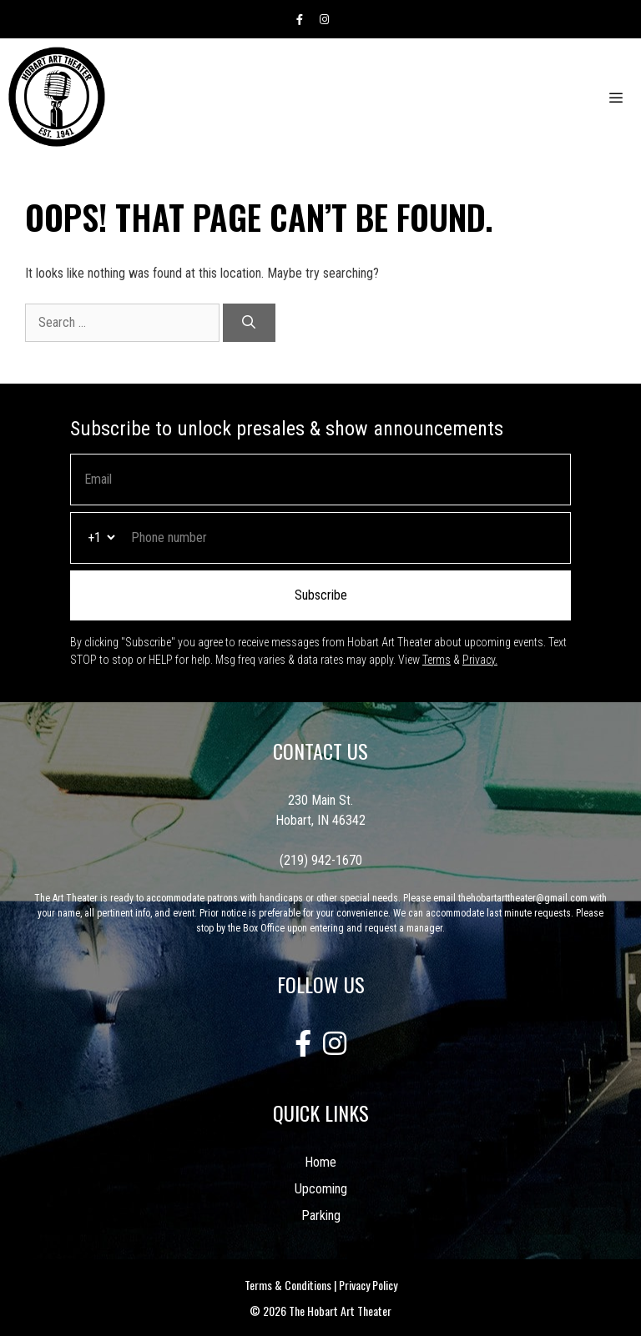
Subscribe (321, 595)
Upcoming (321, 1189)
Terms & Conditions (288, 1284)
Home (320, 1162)
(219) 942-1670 (321, 860)
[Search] (249, 323)
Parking (321, 1215)
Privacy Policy (368, 1284)
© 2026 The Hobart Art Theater (320, 1310)
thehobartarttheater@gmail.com (523, 898)
